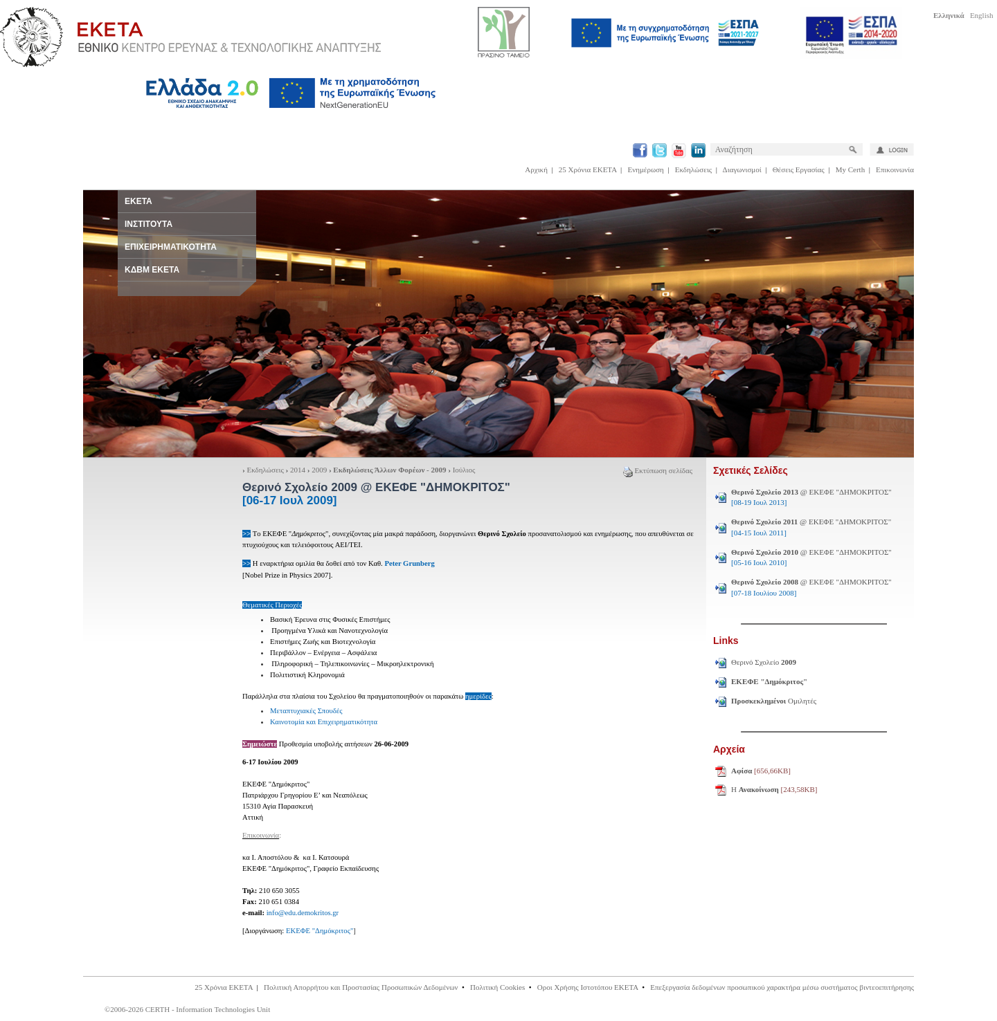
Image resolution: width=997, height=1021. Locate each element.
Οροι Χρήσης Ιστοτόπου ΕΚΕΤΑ (587, 987)
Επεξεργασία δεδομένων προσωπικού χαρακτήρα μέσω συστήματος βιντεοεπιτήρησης (782, 987)
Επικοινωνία (895, 169)
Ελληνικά (948, 15)
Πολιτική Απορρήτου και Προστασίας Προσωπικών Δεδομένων (361, 987)
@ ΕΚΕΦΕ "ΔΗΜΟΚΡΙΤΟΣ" (811, 497)
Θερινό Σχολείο (763, 662)
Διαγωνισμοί (742, 169)
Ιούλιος (464, 470)
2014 (297, 470)
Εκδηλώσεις (693, 169)
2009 (319, 470)
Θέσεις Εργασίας (799, 169)
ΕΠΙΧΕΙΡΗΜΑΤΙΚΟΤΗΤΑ (171, 247)
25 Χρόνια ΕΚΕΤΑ (588, 169)
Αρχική (536, 169)
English (982, 15)
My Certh (850, 169)
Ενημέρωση (646, 169)
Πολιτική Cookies (497, 987)
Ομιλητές (773, 701)
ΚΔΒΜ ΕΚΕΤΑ (152, 270)
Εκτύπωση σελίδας (657, 470)
